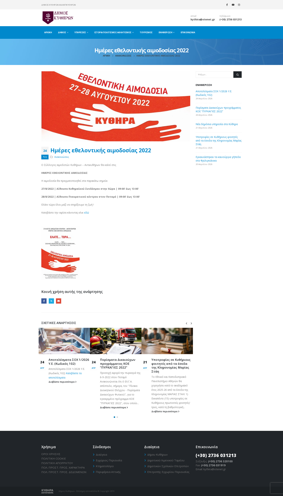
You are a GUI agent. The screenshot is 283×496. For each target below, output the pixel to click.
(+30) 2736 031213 (230, 19)
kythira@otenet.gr (203, 19)
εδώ (86, 212)
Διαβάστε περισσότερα (63, 381)
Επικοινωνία (188, 32)
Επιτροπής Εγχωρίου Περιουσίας (168, 472)
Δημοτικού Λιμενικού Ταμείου (165, 460)
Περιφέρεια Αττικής (108, 472)
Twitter (51, 301)
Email (58, 301)
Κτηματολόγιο (105, 466)
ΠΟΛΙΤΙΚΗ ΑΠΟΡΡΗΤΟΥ (57, 463)
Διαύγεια (101, 454)
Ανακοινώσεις (61, 156)
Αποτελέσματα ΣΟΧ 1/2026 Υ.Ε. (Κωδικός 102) (69, 362)
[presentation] (186, 323)
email (193, 16)
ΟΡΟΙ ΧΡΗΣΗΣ (50, 454)
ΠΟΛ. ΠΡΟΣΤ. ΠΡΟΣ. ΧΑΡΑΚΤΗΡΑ (63, 467)
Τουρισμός (146, 32)
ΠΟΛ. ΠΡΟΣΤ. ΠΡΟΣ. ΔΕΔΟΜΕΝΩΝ (63, 472)
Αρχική (48, 32)
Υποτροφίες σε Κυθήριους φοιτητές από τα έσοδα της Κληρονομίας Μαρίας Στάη (171, 365)
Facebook (44, 301)
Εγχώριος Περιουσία (109, 460)
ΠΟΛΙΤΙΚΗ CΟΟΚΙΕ (53, 458)
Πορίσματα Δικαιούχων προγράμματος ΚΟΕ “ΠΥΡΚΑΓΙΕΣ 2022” (117, 364)
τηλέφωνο (224, 16)
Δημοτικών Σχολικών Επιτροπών (168, 466)
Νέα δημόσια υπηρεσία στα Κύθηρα (217, 124)
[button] (114, 417)
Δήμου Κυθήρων (157, 454)
